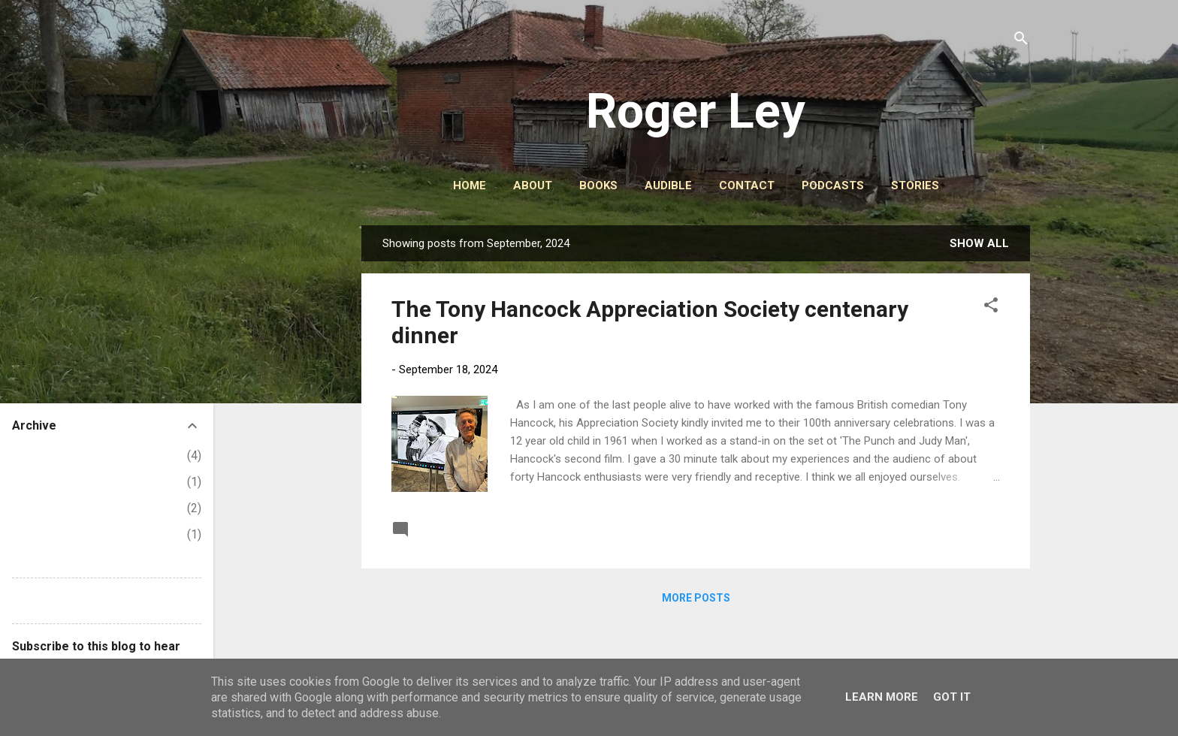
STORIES (915, 185)
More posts (696, 598)
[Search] (1021, 41)
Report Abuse (48, 600)
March (40, 508)
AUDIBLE (668, 185)
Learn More (881, 697)
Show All (979, 243)
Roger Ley (695, 111)
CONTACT (747, 185)
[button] (991, 307)
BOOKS (598, 185)
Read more (967, 528)
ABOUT (532, 185)
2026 (25, 455)
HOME (469, 185)
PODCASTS (833, 185)
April (36, 482)
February (47, 534)
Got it (952, 697)
